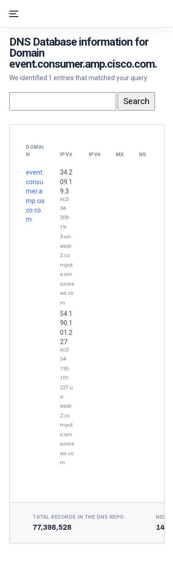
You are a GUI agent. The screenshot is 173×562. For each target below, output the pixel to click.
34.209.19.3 (66, 182)
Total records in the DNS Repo (78, 517)
